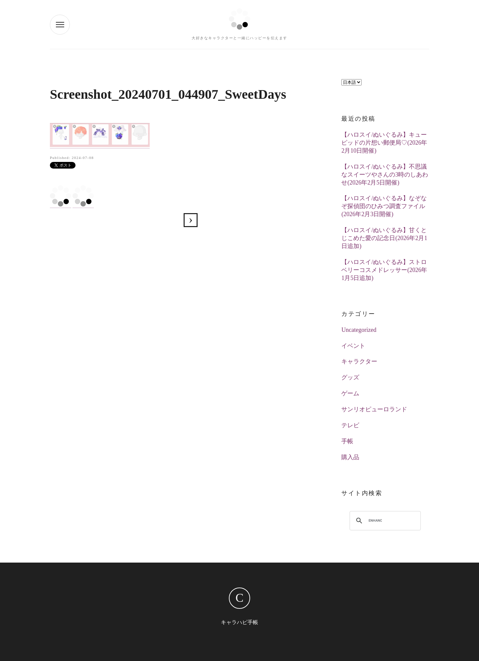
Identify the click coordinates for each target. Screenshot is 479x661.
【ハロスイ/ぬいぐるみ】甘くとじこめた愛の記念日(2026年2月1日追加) (384, 238)
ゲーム (350, 393)
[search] (375, 521)
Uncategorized (358, 330)
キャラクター (359, 361)
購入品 (350, 457)
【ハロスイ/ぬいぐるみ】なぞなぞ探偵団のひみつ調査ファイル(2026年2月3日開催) (384, 206)
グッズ (350, 377)
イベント (353, 345)
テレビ (350, 425)
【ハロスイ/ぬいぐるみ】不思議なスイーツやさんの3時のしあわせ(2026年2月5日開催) (384, 174)
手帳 (347, 441)
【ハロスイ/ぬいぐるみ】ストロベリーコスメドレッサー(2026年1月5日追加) (384, 270)
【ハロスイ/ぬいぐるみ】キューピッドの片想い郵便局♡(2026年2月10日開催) (384, 142)
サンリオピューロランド (374, 409)
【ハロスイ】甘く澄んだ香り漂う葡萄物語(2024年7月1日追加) (191, 220)
